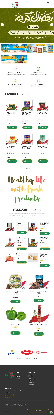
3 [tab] (27, 168)
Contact (18, 378)
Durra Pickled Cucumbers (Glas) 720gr (44, 239)
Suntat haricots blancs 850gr (11, 147)
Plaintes (29, 378)
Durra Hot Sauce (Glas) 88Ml (39, 324)
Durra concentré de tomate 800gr (42, 113)
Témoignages (31, 384)
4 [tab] (29, 168)
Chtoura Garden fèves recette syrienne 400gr (26, 147)
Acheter (12, 127)
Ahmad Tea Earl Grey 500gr (20, 223)
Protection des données (31, 383)
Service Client (30, 375)
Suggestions (30, 376)
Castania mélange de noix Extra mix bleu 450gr (44, 223)
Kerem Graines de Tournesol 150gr (38, 291)
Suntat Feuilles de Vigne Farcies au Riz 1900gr (15, 292)
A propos (18, 376)
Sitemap (24, 404)
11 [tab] (30, 358)
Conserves (9, 154)
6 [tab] (23, 358)
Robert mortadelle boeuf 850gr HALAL (21, 239)
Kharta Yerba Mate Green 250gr (42, 147)
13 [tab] (33, 358)
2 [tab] (26, 168)
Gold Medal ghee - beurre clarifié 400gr (11, 113)
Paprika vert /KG (15, 324)
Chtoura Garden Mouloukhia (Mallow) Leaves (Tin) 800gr (26, 114)
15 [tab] (36, 358)
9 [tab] (27, 358)
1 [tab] (16, 358)
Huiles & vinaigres (10, 121)
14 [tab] (34, 358)
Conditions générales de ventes (32, 380)
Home (17, 375)
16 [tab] (37, 358)
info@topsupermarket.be (10, 395)
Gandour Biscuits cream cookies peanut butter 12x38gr (44, 254)
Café (39, 154)
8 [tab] (26, 358)
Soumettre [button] (38, 410)
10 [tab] (29, 358)
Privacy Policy (19, 404)
